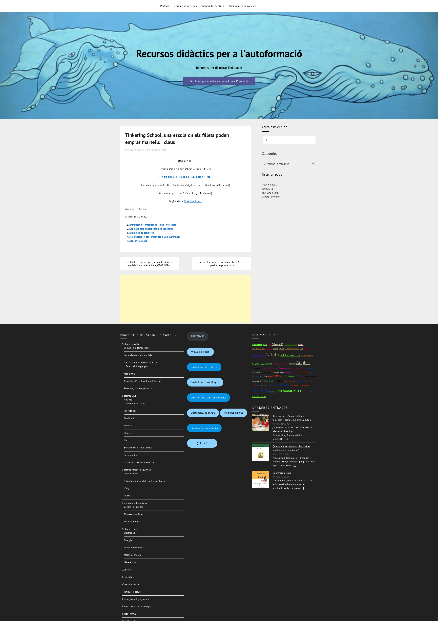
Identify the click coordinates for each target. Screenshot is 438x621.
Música (300, 344)
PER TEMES (197, 336)
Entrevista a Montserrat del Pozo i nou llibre (155, 224)
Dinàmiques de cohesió (242, 6)
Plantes (128, 432)
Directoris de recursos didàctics (208, 397)
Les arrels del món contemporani (141, 362)
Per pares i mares (233, 412)
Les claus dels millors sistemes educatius (153, 228)
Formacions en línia (185, 6)
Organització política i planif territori (143, 381)
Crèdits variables (290, 344)
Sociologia (256, 368)
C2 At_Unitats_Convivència (299, 385)
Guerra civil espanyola (137, 366)
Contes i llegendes (133, 506)
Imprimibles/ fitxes (213, 6)
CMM (306, 348)
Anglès (303, 362)
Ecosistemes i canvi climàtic (138, 447)
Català (272, 354)
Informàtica (256, 372)
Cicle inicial (299, 381)
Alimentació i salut (135, 403)
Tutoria (278, 381)
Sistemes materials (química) (136, 469)
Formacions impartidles (204, 428)
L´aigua (128, 488)
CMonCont (264, 381)
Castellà (260, 391)
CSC (271, 381)
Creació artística (130, 584)
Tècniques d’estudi (131, 591)
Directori (299, 368)
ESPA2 (266, 385)
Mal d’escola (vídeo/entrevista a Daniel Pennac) (156, 236)
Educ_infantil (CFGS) (271, 368)
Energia (128, 540)
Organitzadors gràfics (259, 345)
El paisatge (128, 576)
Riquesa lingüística (133, 514)
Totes (271, 392)
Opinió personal (310, 376)
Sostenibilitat (131, 455)
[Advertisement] (185, 299)
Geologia (292, 363)
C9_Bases (265, 376)
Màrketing (255, 381)
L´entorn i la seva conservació (139, 462)
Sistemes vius (129, 395)
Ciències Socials (275, 385)
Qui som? (202, 443)
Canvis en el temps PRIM (136, 347)
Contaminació (131, 473)
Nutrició (128, 399)
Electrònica (129, 532)
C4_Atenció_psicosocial (262, 363)
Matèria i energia (132, 554)
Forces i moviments (134, 547)
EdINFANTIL (280, 376)
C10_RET (269, 348)
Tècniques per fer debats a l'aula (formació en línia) (219, 81)
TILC (269, 345)
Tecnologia (284, 368)
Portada (164, 6)
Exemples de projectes (142, 232)
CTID (275, 392)
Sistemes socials (130, 343)
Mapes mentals (289, 381)
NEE (262, 368)
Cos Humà (129, 418)
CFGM (302, 376)
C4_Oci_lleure (259, 396)
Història (260, 385)
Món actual (129, 373)
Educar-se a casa (139, 240)
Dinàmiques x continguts (205, 382)
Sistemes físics (129, 528)
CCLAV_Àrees (279, 372)
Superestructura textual (281, 363)
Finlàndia (287, 372)
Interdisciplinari (258, 348)
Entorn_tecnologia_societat (136, 599)
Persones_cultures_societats (138, 388)
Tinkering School (192, 201)
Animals (128, 425)
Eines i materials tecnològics (137, 606)
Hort (126, 440)
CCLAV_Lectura (290, 355)
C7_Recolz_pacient (292, 348)
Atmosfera (127, 569)
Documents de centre (203, 412)
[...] (286, 439)
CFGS (297, 376)
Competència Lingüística (135, 503)
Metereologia (131, 562)
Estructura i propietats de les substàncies (145, 480)
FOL (311, 392)
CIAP (301, 349)
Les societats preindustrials (138, 355)
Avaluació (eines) (200, 351)
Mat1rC (292, 368)
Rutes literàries (131, 521)
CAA (270, 376)
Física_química (307, 355)
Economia (307, 368)
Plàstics (128, 495)
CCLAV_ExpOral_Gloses (299, 372)
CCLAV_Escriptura (258, 356)
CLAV (281, 348)
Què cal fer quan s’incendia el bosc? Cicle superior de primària (221, 263)
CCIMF (275, 348)
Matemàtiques (289, 391)
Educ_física (266, 372)
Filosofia (285, 385)
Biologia (291, 376)
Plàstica (306, 391)
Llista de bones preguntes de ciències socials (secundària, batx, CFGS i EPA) (150, 263)
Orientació (277, 344)
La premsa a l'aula (282, 472)
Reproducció (130, 410)
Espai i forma (129, 613)
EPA (272, 372)
